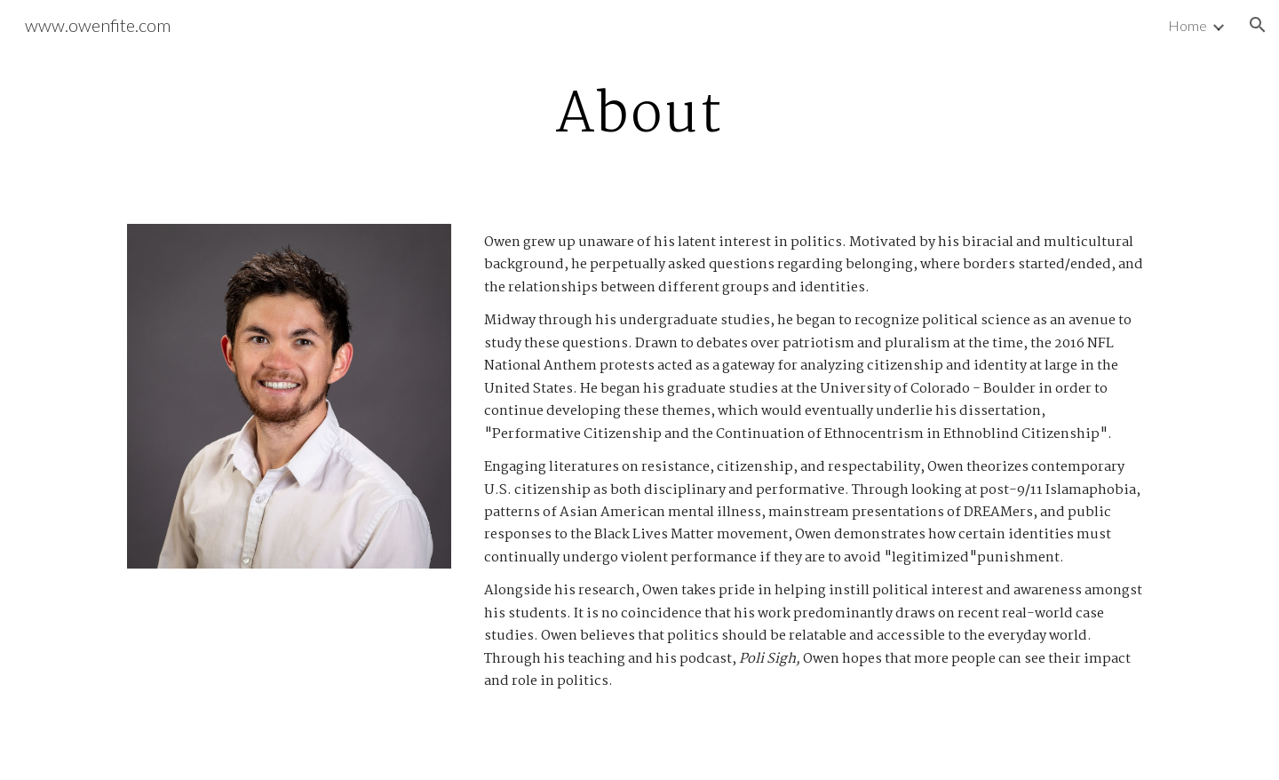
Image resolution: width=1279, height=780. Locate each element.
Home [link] (1187, 25)
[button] (1257, 25)
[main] (639, 114)
